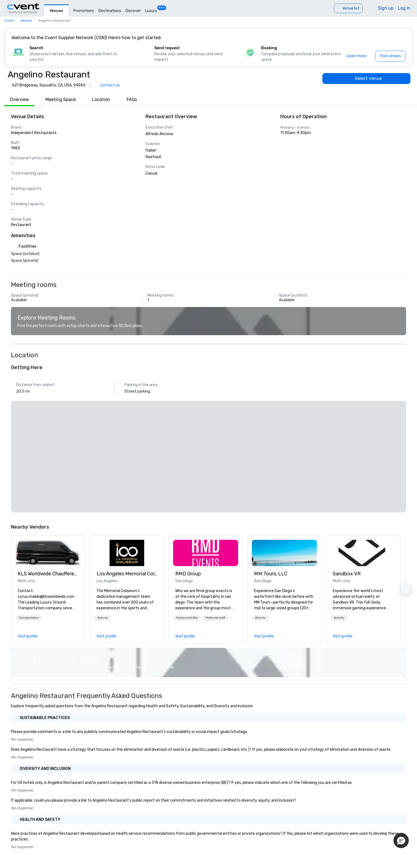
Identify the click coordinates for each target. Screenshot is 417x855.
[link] (48, 553)
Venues (56, 10)
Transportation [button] (29, 617)
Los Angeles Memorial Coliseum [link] (127, 574)
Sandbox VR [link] (347, 574)
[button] (29, 618)
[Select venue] (366, 78)
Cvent (9, 20)
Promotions (83, 10)
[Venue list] (348, 8)
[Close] (400, 37)
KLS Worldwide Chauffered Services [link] (48, 574)
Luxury (151, 10)
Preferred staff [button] (215, 617)
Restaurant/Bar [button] (187, 617)
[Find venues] (390, 56)
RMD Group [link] (188, 574)
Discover (133, 10)
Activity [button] (103, 617)
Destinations (109, 10)
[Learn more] (356, 56)
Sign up (385, 8)
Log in (404, 8)
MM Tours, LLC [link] (270, 574)
